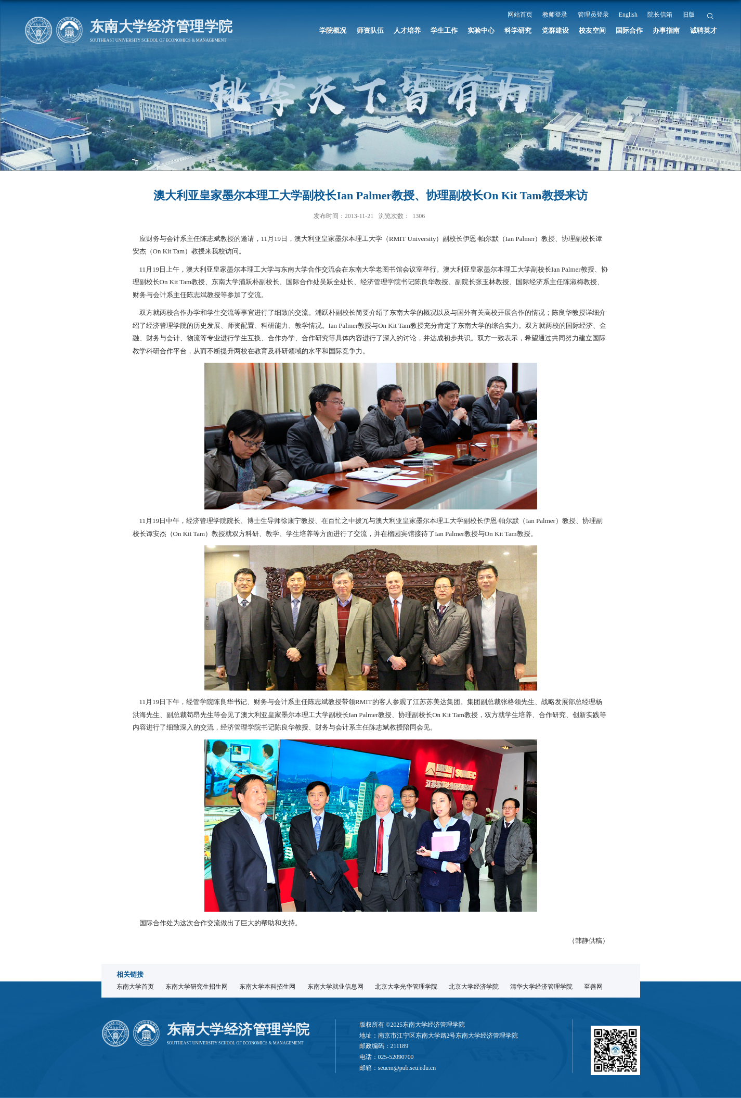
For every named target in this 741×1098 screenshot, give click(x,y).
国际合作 (629, 30)
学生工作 (444, 30)
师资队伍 (370, 30)
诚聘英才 (703, 30)
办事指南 (666, 30)
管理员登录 (593, 14)
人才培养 (407, 30)
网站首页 (520, 14)
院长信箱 (659, 14)
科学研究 (517, 30)
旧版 (688, 14)
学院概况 (332, 30)
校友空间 (592, 30)
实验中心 (481, 30)
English (628, 14)
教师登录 (554, 14)
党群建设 (555, 30)
